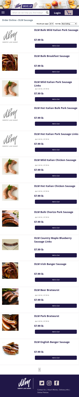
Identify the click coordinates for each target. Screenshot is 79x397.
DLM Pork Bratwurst (46, 316)
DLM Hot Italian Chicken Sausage (54, 186)
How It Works (53, 390)
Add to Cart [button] (56, 46)
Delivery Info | (64, 390)
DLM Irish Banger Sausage (50, 264)
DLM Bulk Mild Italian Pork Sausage (56, 30)
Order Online (9, 20)
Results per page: (43, 24)
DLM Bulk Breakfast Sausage (52, 56)
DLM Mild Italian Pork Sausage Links (53, 83)
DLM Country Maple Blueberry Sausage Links (53, 239)
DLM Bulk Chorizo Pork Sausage (53, 212)
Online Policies (42, 392)
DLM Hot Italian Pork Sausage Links (56, 134)
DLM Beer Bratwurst (46, 290)
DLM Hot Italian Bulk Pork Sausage (55, 108)
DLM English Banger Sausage (52, 342)
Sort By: (57, 24)
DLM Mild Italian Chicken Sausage (55, 160)
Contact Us (41, 390)
